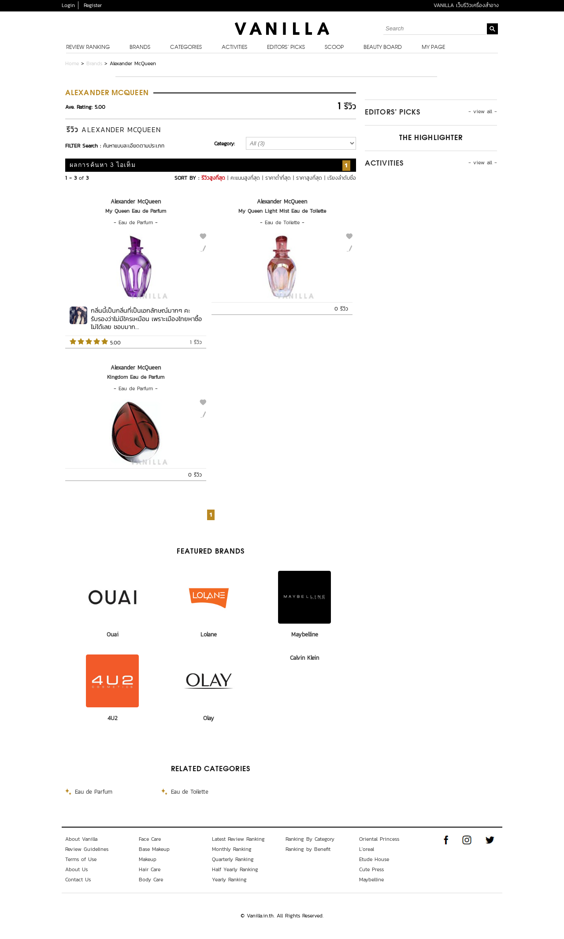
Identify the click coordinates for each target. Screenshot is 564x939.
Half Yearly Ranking (235, 869)
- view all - (482, 111)
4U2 (113, 718)
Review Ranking (88, 47)
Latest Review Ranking (238, 839)
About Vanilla (81, 839)
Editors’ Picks (286, 47)
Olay (208, 718)
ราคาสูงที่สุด (309, 178)
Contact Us (78, 880)
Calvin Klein (304, 658)
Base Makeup (154, 849)
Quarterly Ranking (233, 859)
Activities (234, 47)
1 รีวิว (196, 342)
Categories (186, 47)
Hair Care (149, 869)
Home (72, 63)
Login (68, 5)
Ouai (113, 634)
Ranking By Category (310, 839)
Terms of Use (80, 859)
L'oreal (366, 849)
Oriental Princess (379, 839)
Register (93, 5)
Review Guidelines (86, 849)
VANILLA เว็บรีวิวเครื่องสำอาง (466, 5)
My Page (433, 47)
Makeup (147, 859)
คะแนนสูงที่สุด (245, 178)
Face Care (150, 839)
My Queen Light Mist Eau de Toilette (282, 211)
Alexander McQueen (136, 201)
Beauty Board (383, 47)
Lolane (208, 634)
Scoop (334, 47)
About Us (76, 869)
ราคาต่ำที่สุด (278, 178)
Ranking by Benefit (308, 849)
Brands (140, 47)
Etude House (374, 859)
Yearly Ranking (229, 880)
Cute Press (371, 869)
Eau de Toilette (282, 222)
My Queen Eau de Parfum (135, 211)
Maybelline (304, 634)
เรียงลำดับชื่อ (341, 178)
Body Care (151, 880)
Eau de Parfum (136, 222)
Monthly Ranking (232, 849)
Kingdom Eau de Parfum (135, 377)
